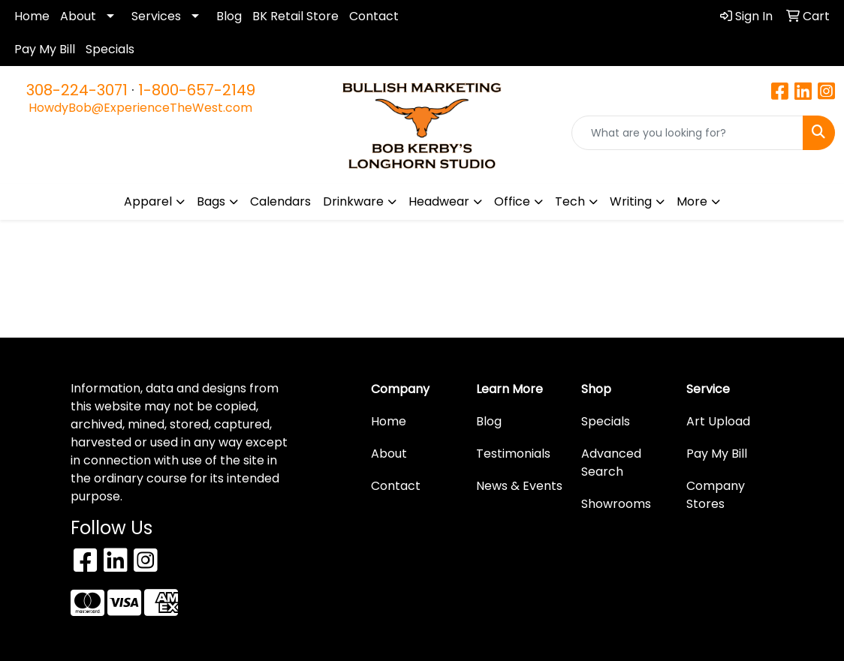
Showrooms (616, 503)
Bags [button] (211, 201)
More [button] (692, 201)
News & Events (519, 485)
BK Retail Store (295, 16)
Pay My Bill (44, 49)
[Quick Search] (687, 133)
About (78, 16)
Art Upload (718, 421)
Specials (110, 49)
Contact (374, 16)
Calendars (280, 201)
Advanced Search (611, 462)
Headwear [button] (438, 201)
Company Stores (715, 494)
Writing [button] (631, 201)
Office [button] (512, 201)
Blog (229, 16)
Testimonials (513, 453)
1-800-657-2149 (196, 90)
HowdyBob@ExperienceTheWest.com (140, 107)
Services (156, 16)
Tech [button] (570, 201)
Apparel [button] (148, 201)
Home (32, 16)
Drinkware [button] (353, 201)
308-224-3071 (77, 90)
